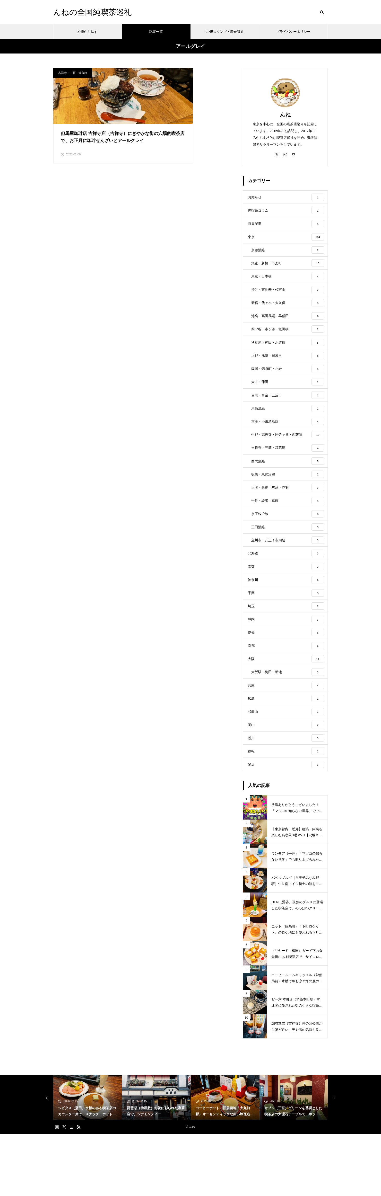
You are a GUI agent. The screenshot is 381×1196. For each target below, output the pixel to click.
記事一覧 (156, 32)
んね (285, 115)
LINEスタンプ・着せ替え (225, 32)
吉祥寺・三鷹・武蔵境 (72, 73)
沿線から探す (87, 32)
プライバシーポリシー (293, 32)
